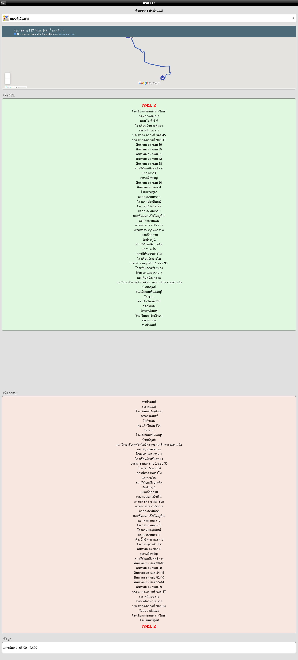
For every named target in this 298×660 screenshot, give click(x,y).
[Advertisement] (114, 360)
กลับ (3, 3)
